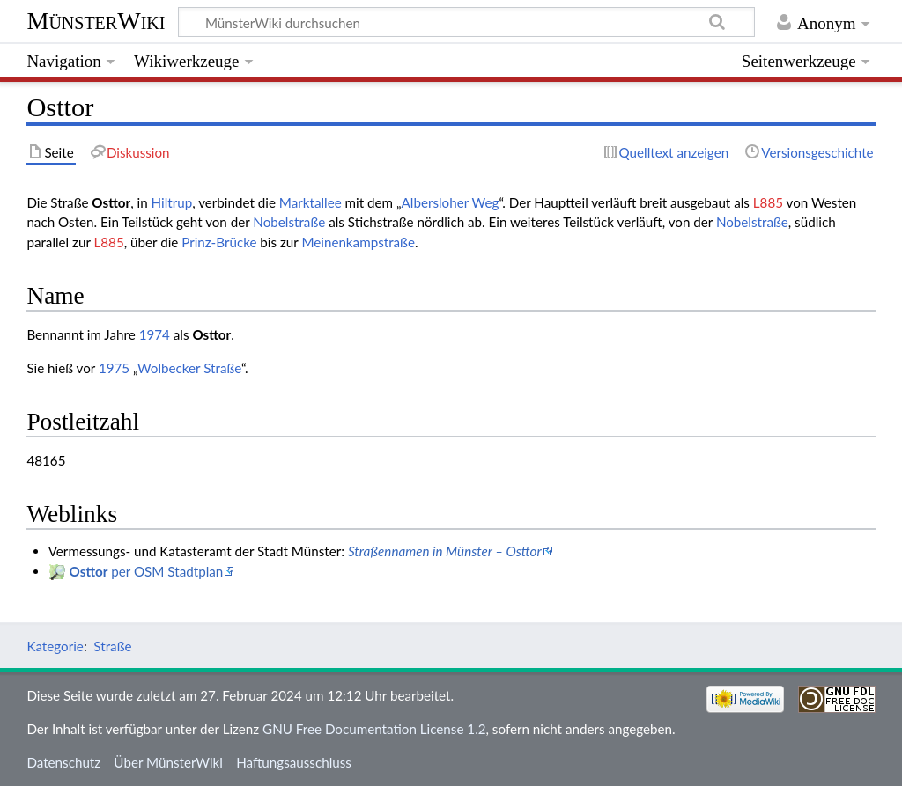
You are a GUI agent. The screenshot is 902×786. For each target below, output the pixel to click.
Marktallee (310, 202)
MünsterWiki (95, 20)
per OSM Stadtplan (147, 571)
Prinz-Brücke (218, 242)
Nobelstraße (289, 222)
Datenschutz (63, 762)
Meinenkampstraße (358, 242)
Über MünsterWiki (168, 762)
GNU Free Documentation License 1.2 (373, 729)
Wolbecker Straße (189, 368)
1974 (154, 334)
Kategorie (54, 646)
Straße (112, 646)
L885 (768, 202)
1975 (114, 368)
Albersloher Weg (450, 202)
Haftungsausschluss (293, 762)
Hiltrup (172, 202)
